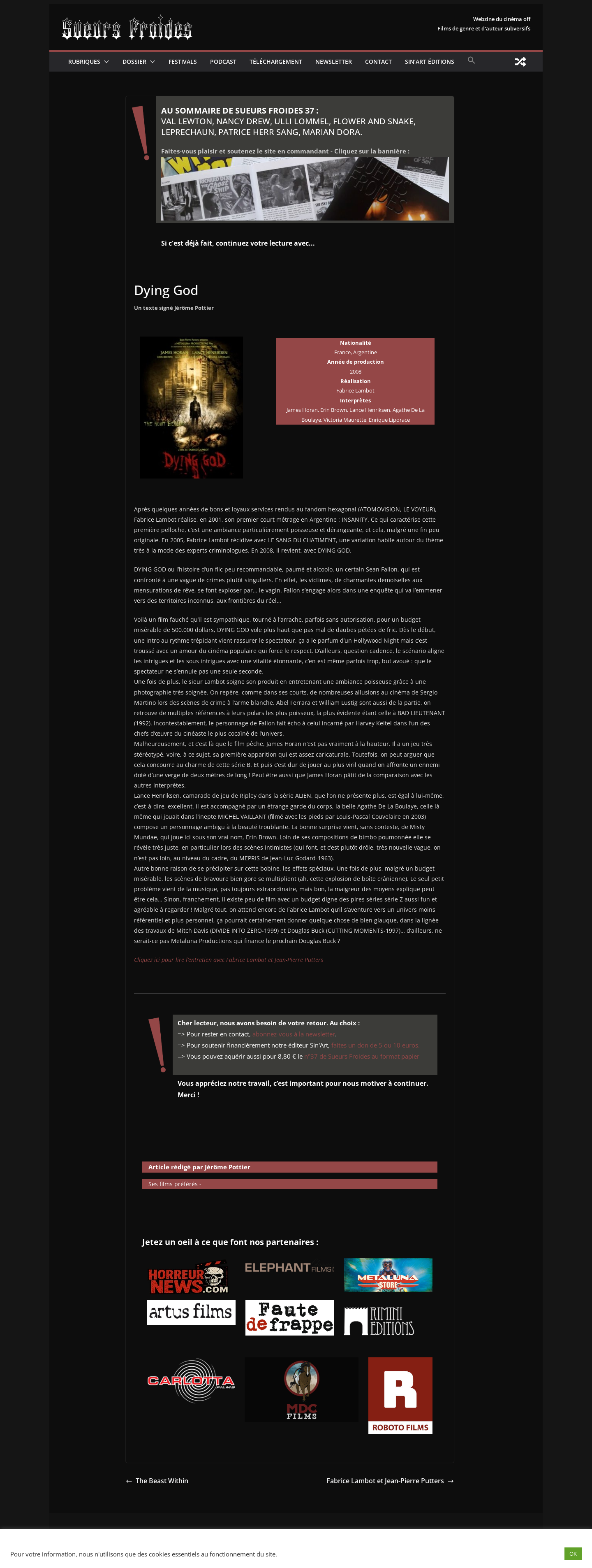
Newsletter (333, 61)
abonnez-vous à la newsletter (293, 1034)
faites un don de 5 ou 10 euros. (375, 1045)
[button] (104, 61)
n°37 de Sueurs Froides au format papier (361, 1056)
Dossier (134, 61)
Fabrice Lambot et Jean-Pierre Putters (390, 1480)
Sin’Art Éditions (429, 61)
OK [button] (573, 1553)
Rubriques (84, 61)
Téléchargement (276, 61)
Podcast (223, 61)
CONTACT (378, 61)
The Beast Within (157, 1480)
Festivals (183, 61)
